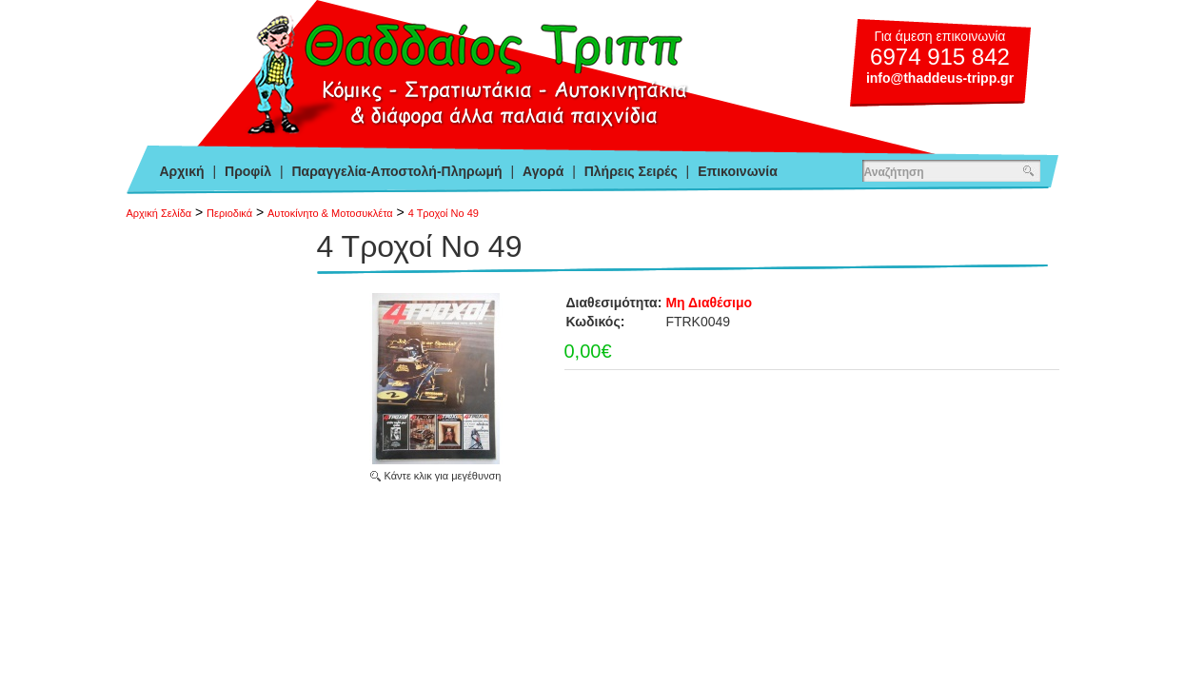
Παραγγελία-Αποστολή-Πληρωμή (396, 171)
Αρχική (182, 171)
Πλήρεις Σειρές (631, 171)
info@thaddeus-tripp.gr (940, 78)
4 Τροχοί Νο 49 (443, 213)
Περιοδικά (229, 213)
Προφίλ (248, 171)
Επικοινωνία (738, 171)
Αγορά (543, 171)
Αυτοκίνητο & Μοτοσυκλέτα (330, 213)
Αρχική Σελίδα (159, 213)
